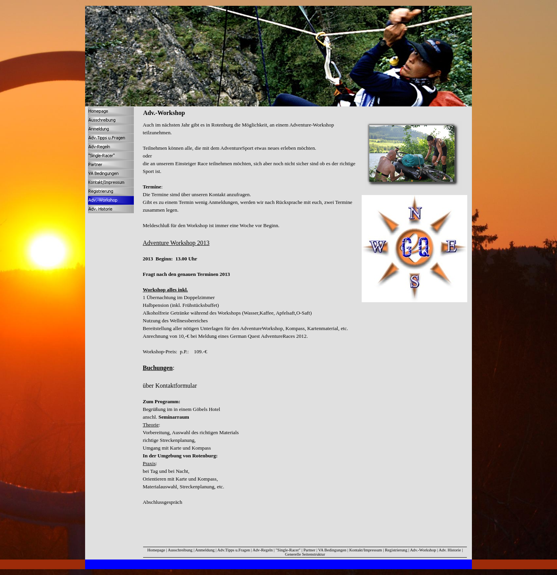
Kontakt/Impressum (365, 550)
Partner (309, 550)
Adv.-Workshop (423, 550)
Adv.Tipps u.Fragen (233, 550)
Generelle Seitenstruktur (305, 554)
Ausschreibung (180, 550)
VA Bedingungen (332, 550)
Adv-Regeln (263, 550)
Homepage (156, 550)
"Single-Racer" (288, 550)
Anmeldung (205, 550)
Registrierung (396, 550)
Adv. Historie (450, 550)
